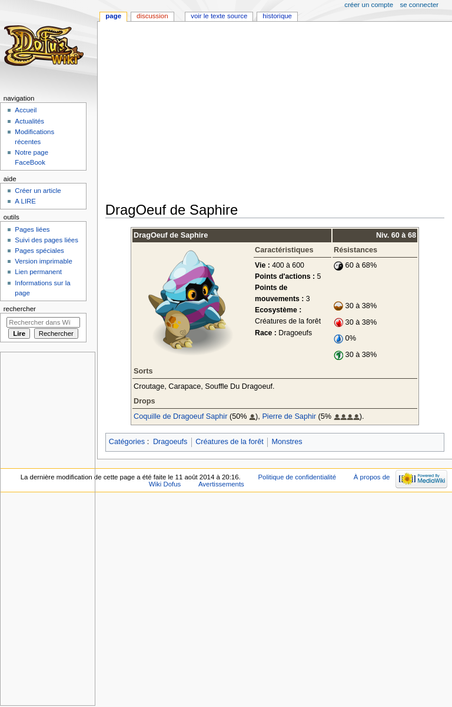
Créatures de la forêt (229, 442)
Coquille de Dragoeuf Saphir (180, 416)
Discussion (152, 15)
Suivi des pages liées (46, 240)
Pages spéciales (39, 250)
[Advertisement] (278, 113)
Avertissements (221, 484)
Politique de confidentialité (297, 477)
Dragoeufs (170, 442)
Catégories (127, 442)
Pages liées (32, 229)
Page (113, 15)
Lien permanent (38, 271)
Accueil (25, 110)
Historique (277, 15)
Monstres (286, 442)
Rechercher (20, 308)
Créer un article (38, 190)
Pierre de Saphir (289, 416)
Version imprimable (43, 261)
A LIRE (25, 201)
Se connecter (419, 4)
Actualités (29, 121)
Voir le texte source (219, 15)
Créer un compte (368, 4)
